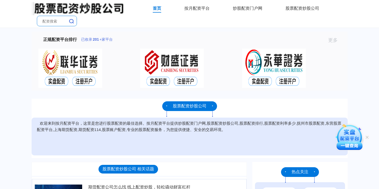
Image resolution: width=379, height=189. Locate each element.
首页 (157, 8)
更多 (335, 40)
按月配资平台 (197, 8)
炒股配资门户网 (247, 8)
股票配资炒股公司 (302, 8)
